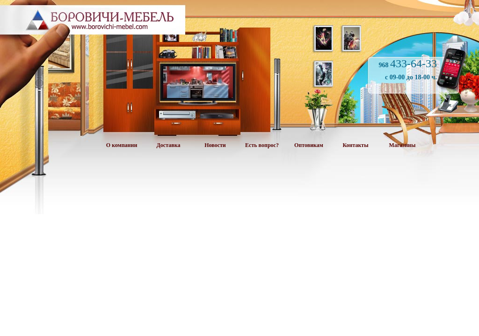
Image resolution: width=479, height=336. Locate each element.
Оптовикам (308, 145)
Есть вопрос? (262, 145)
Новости (215, 145)
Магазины (402, 145)
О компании (122, 145)
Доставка (169, 145)
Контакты (355, 145)
